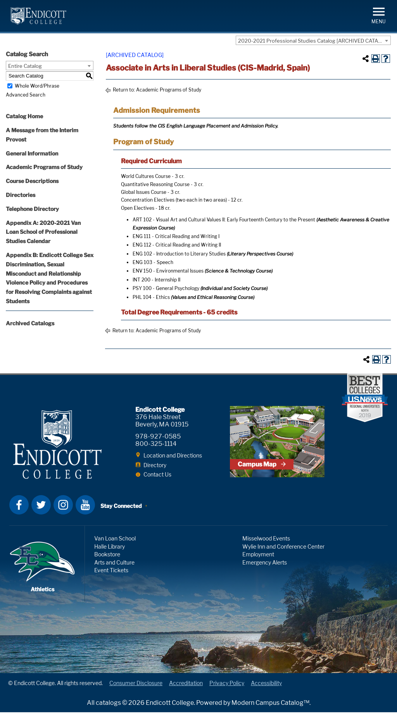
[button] (378, 15)
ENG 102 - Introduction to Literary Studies (179, 254)
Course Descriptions (32, 181)
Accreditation (186, 684)
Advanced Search (25, 95)
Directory (154, 465)
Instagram (63, 505)
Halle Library (109, 547)
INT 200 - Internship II (156, 280)
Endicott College (38, 16)
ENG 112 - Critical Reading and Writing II (177, 245)
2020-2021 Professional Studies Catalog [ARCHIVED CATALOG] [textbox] (314, 41)
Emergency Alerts (264, 563)
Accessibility (266, 684)
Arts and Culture (114, 563)
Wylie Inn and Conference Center (283, 547)
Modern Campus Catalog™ (270, 703)
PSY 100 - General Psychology (166, 288)
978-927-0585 (158, 436)
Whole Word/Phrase (37, 86)
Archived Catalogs (30, 323)
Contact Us (157, 474)
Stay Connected (121, 506)
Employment (258, 555)
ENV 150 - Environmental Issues (168, 271)
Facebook (19, 505)
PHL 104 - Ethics (151, 297)
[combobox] (313, 40)
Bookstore (107, 555)
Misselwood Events (266, 539)
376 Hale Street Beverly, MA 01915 (161, 420)
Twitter (41, 505)
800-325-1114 (155, 443)
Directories (20, 195)
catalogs (108, 703)
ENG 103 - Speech (153, 262)
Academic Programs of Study (44, 167)
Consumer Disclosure (135, 684)
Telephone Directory (32, 208)
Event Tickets (111, 571)
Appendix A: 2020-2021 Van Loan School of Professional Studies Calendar (43, 232)
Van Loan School (115, 539)
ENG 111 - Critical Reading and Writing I (176, 236)
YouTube (85, 505)
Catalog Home (24, 116)
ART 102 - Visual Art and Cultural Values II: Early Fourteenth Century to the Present (224, 220)
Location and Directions (172, 455)
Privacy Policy (226, 684)
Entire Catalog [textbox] (25, 66)
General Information (32, 153)
